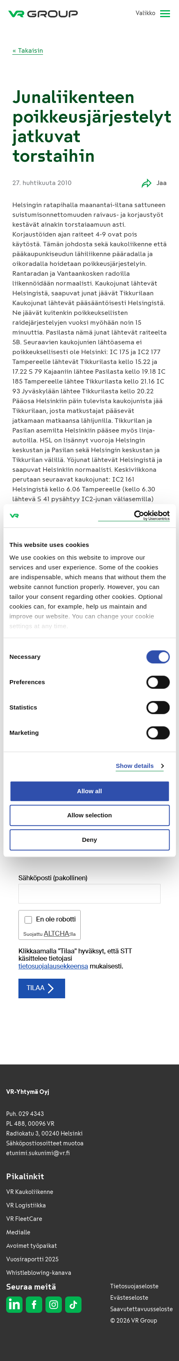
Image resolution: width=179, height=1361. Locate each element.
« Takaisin (27, 50)
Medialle (18, 1232)
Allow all (89, 791)
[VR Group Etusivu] (46, 13)
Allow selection (89, 815)
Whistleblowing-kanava (38, 1273)
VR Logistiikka (26, 1205)
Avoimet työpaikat (31, 1246)
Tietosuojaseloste (134, 1286)
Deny (89, 839)
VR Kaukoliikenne (29, 1192)
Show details (135, 765)
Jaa (154, 183)
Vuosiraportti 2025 (32, 1259)
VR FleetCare (24, 1219)
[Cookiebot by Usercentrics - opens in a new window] (134, 515)
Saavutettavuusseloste (141, 1309)
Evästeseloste (129, 1297)
